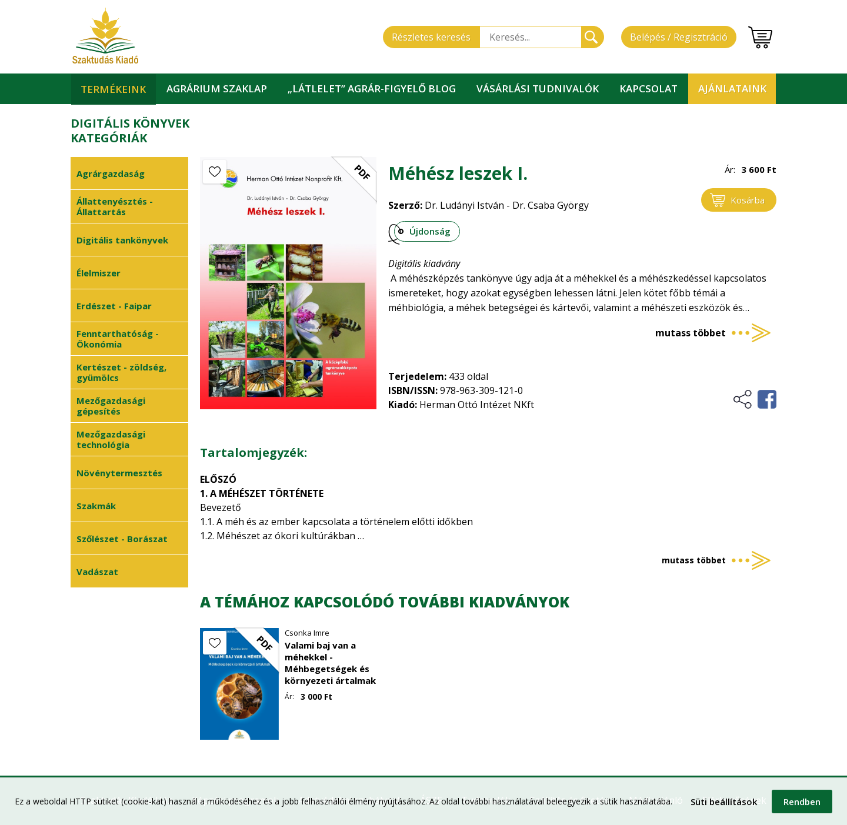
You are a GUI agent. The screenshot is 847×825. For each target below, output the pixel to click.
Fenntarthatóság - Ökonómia (117, 339)
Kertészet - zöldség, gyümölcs (121, 372)
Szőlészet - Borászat (122, 539)
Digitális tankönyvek (122, 240)
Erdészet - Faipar (114, 306)
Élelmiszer (98, 273)
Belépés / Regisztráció (679, 37)
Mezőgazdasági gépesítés (110, 406)
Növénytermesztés (119, 473)
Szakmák (96, 506)
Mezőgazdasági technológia (110, 439)
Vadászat (97, 571)
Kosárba (748, 200)
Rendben (802, 805)
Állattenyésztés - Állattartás (114, 206)
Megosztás (754, 399)
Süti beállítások (724, 805)
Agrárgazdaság (110, 173)
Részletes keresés (431, 37)
